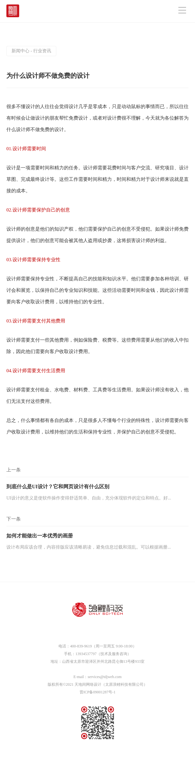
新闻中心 (20, 50)
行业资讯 (42, 50)
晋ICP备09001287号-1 (98, 692)
